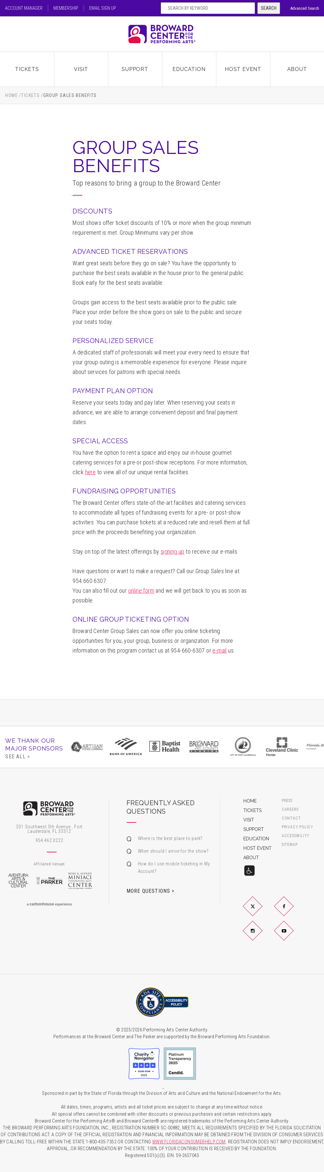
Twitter (260, 912)
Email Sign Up (102, 8)
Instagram (260, 936)
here (90, 472)
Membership (65, 8)
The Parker (49, 881)
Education (188, 69)
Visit (81, 69)
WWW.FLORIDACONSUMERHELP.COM (189, 1142)
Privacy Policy (297, 827)
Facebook (291, 912)
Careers (290, 809)
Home (11, 95)
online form (141, 590)
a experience (49, 904)
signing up (172, 551)
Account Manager (24, 8)
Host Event (243, 69)
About (297, 69)
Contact (291, 818)
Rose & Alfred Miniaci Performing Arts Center (80, 881)
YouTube (291, 936)
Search (269, 8)
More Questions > (151, 891)
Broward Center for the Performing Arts (162, 34)
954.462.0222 (49, 840)
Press (287, 801)
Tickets (27, 69)
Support (135, 69)
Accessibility (295, 836)
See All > (17, 756)
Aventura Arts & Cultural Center (18, 881)
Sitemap (290, 845)
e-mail (219, 650)
